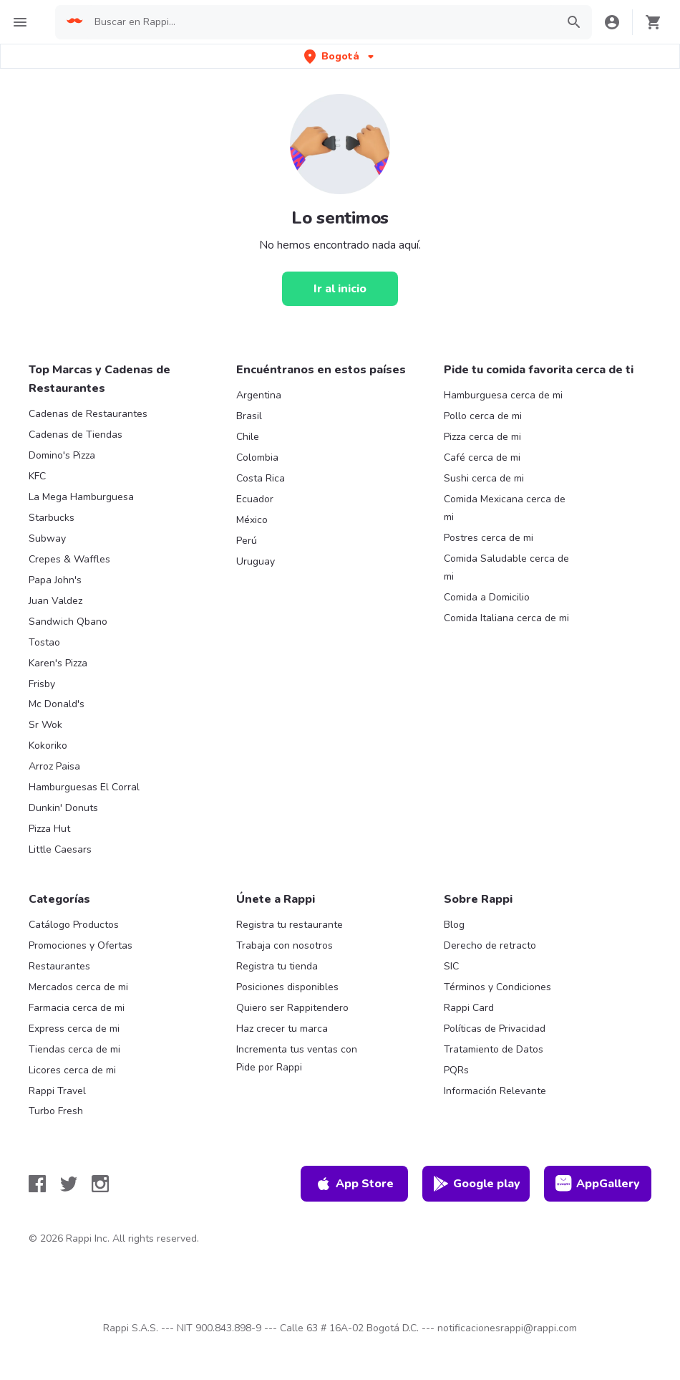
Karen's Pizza (58, 663)
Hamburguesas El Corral (84, 787)
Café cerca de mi (482, 457)
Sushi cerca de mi (484, 478)
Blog (454, 924)
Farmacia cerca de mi (77, 1008)
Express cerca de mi (74, 1028)
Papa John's (55, 580)
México (252, 520)
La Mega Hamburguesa (81, 497)
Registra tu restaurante (289, 924)
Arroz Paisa (54, 766)
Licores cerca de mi (72, 1070)
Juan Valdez (55, 601)
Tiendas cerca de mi (74, 1049)
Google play (476, 1183)
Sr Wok (45, 725)
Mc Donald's (56, 704)
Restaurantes (59, 966)
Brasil (249, 416)
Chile (247, 437)
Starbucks (51, 517)
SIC (451, 966)
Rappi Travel (57, 1091)
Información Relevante (495, 1091)
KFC (37, 476)
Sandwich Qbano (68, 621)
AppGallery (597, 1183)
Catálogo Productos (74, 924)
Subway (47, 538)
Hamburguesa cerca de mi (503, 395)
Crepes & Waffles (69, 559)
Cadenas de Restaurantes (88, 414)
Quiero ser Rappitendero (292, 1008)
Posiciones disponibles (287, 987)
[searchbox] (321, 22)
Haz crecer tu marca (282, 1028)
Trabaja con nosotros (284, 945)
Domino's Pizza (62, 455)
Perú (246, 540)
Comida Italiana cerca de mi (506, 618)
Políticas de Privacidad (494, 1028)
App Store (354, 1183)
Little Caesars (60, 849)
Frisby (42, 684)
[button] (340, 56)
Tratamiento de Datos (493, 1049)
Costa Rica (260, 478)
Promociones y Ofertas (80, 945)
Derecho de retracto (490, 945)
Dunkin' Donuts (63, 808)
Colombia (257, 457)
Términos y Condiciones (497, 987)
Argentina (258, 395)
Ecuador (254, 499)
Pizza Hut (49, 828)
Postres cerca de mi (488, 538)
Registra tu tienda (277, 966)
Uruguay (255, 561)
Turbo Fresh (56, 1111)
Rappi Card (469, 1008)
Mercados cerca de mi (78, 987)
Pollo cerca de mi (483, 416)
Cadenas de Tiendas (75, 434)
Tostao (44, 642)
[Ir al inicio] (340, 289)
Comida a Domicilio (487, 597)
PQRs (456, 1070)
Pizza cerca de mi (482, 437)
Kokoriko (48, 745)
